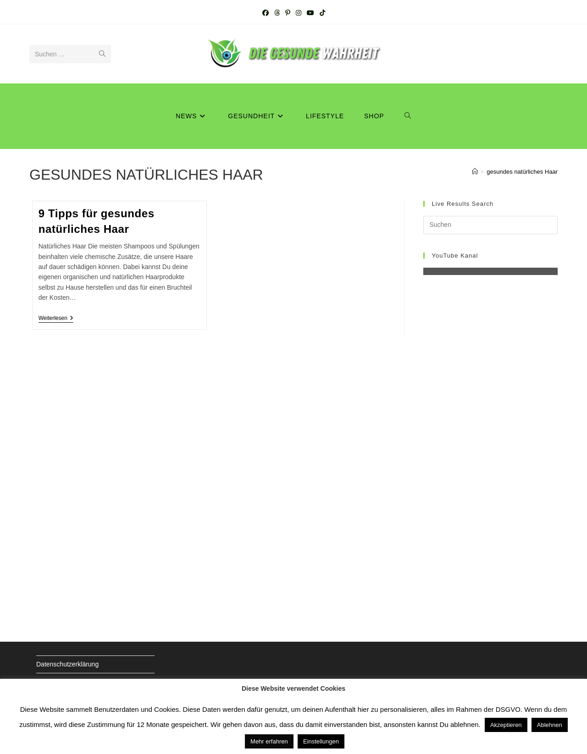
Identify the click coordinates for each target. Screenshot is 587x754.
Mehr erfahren (269, 741)
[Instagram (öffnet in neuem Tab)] (298, 13)
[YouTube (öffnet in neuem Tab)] (310, 13)
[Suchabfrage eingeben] (490, 225)
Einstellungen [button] (321, 741)
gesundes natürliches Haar (522, 171)
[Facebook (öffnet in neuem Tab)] (265, 13)
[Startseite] (475, 171)
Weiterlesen (56, 319)
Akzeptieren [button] (506, 724)
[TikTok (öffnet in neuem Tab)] (322, 13)
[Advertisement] (490, 452)
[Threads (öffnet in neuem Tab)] (276, 13)
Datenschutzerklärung (67, 664)
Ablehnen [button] (549, 724)
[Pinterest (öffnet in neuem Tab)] (287, 13)
